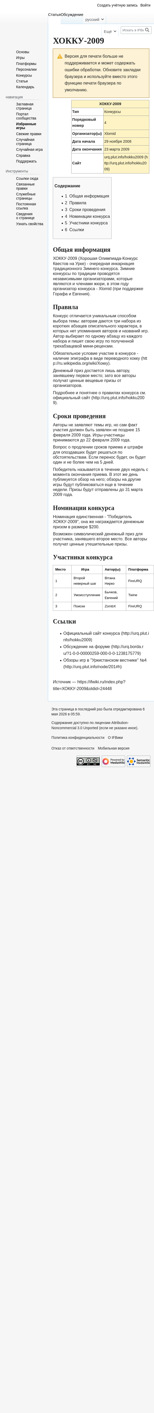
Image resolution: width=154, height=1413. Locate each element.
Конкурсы (112, 112)
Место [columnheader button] (60, 569)
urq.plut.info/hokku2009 (124, 157)
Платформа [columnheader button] (138, 569)
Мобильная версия (113, 748)
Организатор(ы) (87, 133)
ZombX (110, 606)
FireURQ (135, 581)
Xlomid (110, 133)
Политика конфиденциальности (78, 738)
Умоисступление (87, 595)
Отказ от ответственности (73, 748)
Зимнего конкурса (100, 268)
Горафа (60, 293)
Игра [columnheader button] (85, 569)
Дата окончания (87, 149)
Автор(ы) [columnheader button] (112, 569)
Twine (132, 595)
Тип (75, 112)
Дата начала (83, 141)
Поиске (79, 606)
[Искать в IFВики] (136, 30)
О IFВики (115, 738)
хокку (135, 358)
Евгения (80, 293)
